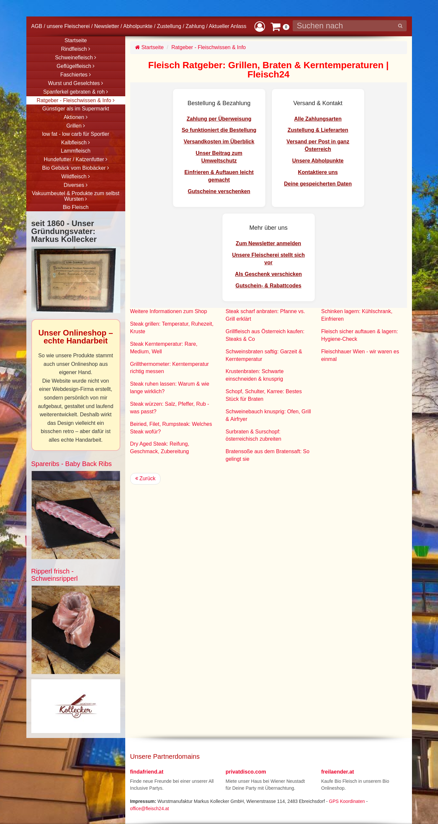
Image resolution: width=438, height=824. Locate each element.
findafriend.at (146, 772)
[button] (259, 26)
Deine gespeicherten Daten (318, 184)
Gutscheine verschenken (219, 191)
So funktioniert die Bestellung (219, 130)
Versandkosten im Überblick (219, 141)
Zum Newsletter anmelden (268, 243)
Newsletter (106, 26)
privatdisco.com (246, 772)
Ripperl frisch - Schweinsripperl (54, 575)
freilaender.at (337, 772)
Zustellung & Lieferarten (317, 130)
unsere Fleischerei (68, 26)
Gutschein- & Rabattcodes (268, 285)
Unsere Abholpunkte (318, 160)
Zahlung (195, 26)
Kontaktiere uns (318, 172)
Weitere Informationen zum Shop (168, 311)
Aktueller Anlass (228, 26)
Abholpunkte (138, 26)
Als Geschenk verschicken (268, 274)
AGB (37, 26)
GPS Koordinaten (347, 801)
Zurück (145, 478)
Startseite (149, 47)
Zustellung (169, 26)
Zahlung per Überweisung (219, 119)
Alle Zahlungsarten (317, 119)
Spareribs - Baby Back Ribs (71, 463)
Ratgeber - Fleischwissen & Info (208, 47)
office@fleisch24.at (149, 808)
